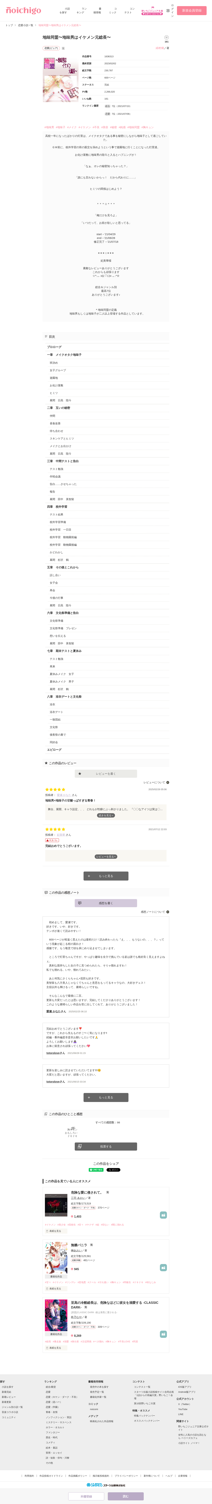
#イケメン (85, 127)
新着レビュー (9, 1397)
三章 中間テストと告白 (63, 461)
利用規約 (29, 1475)
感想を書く (106, 903)
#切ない (105, 1224)
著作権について (152, 1475)
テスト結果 (56, 514)
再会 (52, 590)
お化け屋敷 (56, 385)
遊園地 (54, 377)
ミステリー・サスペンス (59, 1422)
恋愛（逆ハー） (54, 1402)
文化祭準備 (56, 620)
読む (126, 1496)
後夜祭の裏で (58, 734)
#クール (92, 1282)
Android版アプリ (187, 1392)
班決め (54, 362)
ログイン (172, 10)
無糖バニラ (79, 1245)
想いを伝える (58, 635)
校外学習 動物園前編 (63, 537)
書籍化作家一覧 (98, 1397)
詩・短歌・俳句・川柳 (57, 1457)
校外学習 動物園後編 (63, 544)
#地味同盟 (133, 127)
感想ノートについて (153, 911)
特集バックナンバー (144, 1415)
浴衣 (52, 704)
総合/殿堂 (51, 1387)
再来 (52, 666)
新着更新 (6, 1402)
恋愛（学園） (53, 1407)
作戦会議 (55, 476)
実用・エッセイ (54, 1452)
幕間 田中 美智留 (62, 499)
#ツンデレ (70, 1282)
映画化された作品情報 (101, 1421)
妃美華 (61, 834)
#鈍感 (122, 127)
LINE (180, 1414)
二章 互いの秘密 (58, 407)
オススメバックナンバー (147, 1420)
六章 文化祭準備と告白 (63, 612)
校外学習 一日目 (60, 529)
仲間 (52, 415)
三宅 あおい (78, 1197)
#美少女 (61, 1224)
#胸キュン (147, 127)
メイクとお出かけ (60, 446)
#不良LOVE (124, 1341)
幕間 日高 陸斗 (60, 400)
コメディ (50, 1442)
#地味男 (49, 127)
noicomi (94, 1409)
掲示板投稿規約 (101, 1475)
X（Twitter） (184, 1404)
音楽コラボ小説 (10, 1412)
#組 (97, 1224)
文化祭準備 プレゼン (63, 628)
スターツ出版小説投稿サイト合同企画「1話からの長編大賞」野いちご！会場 (154, 1395)
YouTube (182, 1409)
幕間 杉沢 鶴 (59, 559)
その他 (49, 1463)
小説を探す (7, 1387)
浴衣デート (56, 711)
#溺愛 (66, 1341)
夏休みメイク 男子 (62, 681)
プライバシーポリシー (126, 1475)
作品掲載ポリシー (77, 1475)
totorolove (52, 1052)
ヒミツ (54, 392)
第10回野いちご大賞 (144, 1403)
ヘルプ (168, 1475)
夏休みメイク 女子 (62, 673)
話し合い (55, 575)
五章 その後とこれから (63, 567)
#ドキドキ (138, 1282)
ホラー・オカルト (55, 1427)
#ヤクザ (89, 1224)
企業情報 (182, 1475)
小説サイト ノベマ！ (189, 1443)
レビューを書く (106, 773)
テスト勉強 (56, 468)
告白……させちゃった (63, 484)
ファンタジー (53, 1432)
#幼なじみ (150, 1282)
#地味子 (60, 127)
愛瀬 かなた (64, 794)
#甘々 (81, 1224)
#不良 (96, 127)
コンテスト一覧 (142, 1387)
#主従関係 (86, 1341)
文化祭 (54, 727)
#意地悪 (82, 1282)
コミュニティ (9, 1417)
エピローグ (54, 749)
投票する (106, 1146)
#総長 (48, 1341)
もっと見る (106, 875)
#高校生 (72, 1224)
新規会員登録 (192, 10)
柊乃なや (76, 1317)
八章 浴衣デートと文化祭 (64, 696)
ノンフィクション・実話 (59, 1417)
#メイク (72, 127)
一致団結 (55, 719)
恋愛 (48, 1392)
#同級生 (127, 1282)
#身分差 (75, 1341)
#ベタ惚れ (98, 1341)
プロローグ (54, 347)
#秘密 (113, 127)
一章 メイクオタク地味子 (64, 354)
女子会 (54, 582)
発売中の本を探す (99, 1387)
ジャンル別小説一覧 (12, 1407)
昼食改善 (55, 423)
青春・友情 (51, 1412)
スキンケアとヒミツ (62, 438)
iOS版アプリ (185, 1387)
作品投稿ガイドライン (51, 1475)
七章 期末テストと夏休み (64, 650)
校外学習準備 (58, 522)
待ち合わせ (56, 430)
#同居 (135, 1341)
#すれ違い (103, 1282)
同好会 (54, 742)
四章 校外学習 (57, 506)
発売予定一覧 (97, 1392)
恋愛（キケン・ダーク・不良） (62, 1397)
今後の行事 (56, 597)
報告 (52, 491)
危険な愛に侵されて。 (87, 1192)
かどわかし (56, 552)
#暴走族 (57, 1341)
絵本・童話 (51, 1447)
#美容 (104, 127)
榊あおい (76, 1250)
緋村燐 (160, 48)
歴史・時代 (51, 1437)
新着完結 (6, 1392)
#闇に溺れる (117, 1224)
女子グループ (58, 370)
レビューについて (154, 782)
